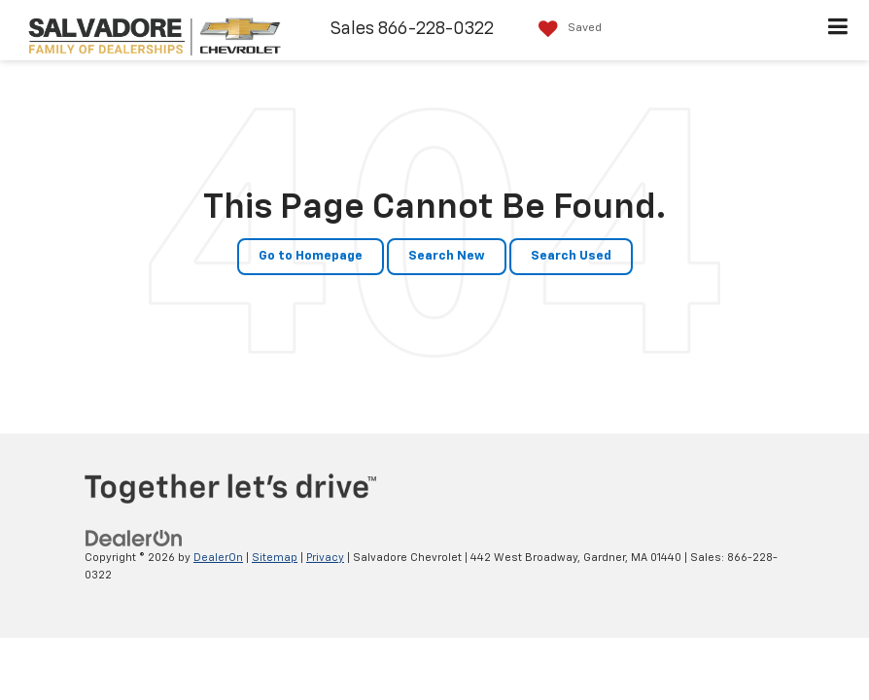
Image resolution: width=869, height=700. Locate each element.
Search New (446, 256)
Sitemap (274, 557)
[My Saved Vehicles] (565, 28)
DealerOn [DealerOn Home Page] (218, 557)
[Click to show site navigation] (838, 30)
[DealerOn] (134, 538)
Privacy (325, 557)
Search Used (571, 256)
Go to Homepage (311, 256)
